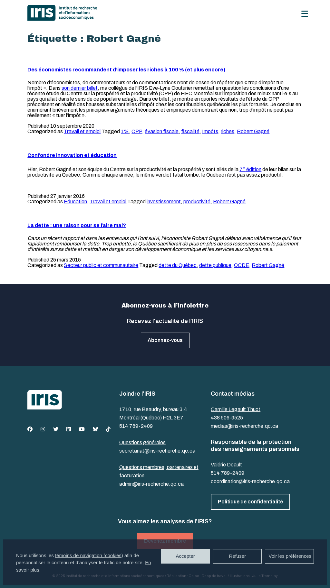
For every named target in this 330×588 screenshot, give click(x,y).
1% (125, 131)
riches (227, 131)
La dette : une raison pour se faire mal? (76, 225)
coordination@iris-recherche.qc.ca (250, 481)
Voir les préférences (289, 556)
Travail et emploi (82, 131)
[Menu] (305, 14)
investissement (164, 201)
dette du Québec (178, 265)
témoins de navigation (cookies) (89, 555)
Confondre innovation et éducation (72, 155)
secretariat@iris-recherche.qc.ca (157, 451)
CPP (136, 131)
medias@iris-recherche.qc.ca (244, 426)
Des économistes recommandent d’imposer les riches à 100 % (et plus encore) (126, 69)
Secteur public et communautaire (101, 265)
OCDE (241, 265)
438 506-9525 (227, 417)
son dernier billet (80, 88)
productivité (196, 201)
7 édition (250, 169)
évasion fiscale (162, 131)
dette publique (215, 265)
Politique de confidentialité (250, 501)
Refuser (237, 556)
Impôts (210, 131)
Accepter (185, 556)
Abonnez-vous (165, 340)
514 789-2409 (136, 426)
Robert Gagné (253, 131)
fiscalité (190, 131)
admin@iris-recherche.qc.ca (151, 484)
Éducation (75, 201)
